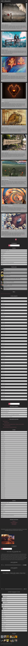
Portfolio (3, 630)
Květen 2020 (3, 322)
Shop (3, 622)
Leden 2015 (3, 368)
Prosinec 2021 (3, 316)
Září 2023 (2, 301)
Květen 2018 (3, 362)
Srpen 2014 (2, 371)
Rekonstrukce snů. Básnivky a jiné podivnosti (7, 262)
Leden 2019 (3, 350)
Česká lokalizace (14, 524)
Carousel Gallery (4, 598)
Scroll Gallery (4, 620)
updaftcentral (4, 628)
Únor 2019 (2, 347)
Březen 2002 (3, 396)
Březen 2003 (3, 393)
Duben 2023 (3, 307)
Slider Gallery (4, 624)
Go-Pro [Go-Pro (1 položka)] (4, 293)
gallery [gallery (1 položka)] (2, 293)
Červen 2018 (3, 359)
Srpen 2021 (2, 319)
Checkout (3, 604)
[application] (14, 565)
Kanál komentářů (14, 523)
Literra (2, 255)
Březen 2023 (3, 310)
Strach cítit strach (5, 421)
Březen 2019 (3, 344)
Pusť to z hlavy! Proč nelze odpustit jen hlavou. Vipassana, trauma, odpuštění (13, 424)
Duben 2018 (3, 365)
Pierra (3, 180)
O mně (3, 618)
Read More (24, 28)
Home (3, 610)
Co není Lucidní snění (6, 288)
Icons (3, 612)
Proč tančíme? (3, 511)
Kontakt (3, 614)
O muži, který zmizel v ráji (7, 272)
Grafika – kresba (5, 608)
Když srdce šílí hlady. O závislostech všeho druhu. (10, 427)
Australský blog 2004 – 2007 (5, 502)
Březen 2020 (3, 325)
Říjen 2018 (2, 353)
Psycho (3, 29)
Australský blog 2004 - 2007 (5, 158)
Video (2, 264)
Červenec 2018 (3, 356)
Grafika (3, 606)
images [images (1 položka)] (6, 293)
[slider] (25, 565)
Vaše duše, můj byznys (7, 425)
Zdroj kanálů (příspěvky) (14, 522)
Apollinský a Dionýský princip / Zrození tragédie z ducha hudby (12, 278)
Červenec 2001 (3, 399)
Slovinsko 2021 (5, 596)
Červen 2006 (3, 387)
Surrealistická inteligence (7, 275)
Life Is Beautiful (5, 1)
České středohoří (4, 600)
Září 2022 (2, 313)
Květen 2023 (3, 304)
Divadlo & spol (3, 504)
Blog (3, 594)
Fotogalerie (2, 253)
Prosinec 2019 (3, 328)
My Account (4, 616)
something (3, 626)
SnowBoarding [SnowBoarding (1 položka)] (8, 293)
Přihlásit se (14, 521)
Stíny (2, 408)
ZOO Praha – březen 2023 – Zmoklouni (9, 281)
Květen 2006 (3, 390)
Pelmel (2, 257)
